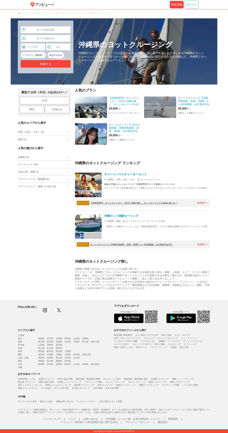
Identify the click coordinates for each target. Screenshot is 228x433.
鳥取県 (41, 357)
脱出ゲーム (141, 347)
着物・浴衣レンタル (123, 347)
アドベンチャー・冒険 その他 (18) (37, 186)
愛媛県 (59, 361)
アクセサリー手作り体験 (126, 341)
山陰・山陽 (23, 357)
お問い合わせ (90, 418)
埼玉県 (67, 341)
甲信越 (21, 345)
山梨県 (41, 345)
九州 (20, 364)
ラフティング (190, 344)
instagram (44, 310)
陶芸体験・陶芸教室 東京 (136, 379)
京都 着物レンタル (26, 379)
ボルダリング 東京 (112, 379)
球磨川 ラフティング (149, 385)
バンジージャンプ (158, 347)
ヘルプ (72, 418)
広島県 (67, 357)
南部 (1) (22, 139)
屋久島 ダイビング (26, 382)
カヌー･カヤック (183, 335)
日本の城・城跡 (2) (28, 171)
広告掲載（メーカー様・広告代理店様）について (133, 418)
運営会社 (163, 422)
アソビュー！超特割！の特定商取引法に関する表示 (89, 422)
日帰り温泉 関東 (65, 379)
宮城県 (59, 338)
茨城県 (59, 341)
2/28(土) (57, 109)
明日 (32, 109)
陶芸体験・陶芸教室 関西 (88, 379)
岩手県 (50, 338)
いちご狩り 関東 (190, 385)
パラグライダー (148, 341)
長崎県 (59, 364)
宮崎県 (85, 364)
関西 (20, 354)
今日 (44, 100)
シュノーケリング (189, 338)
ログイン (191, 4)
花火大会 (184, 347)
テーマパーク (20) (28, 164)
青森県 (41, 338)
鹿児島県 (95, 364)
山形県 (76, 338)
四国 (20, 361)
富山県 (41, 348)
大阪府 (59, 354)
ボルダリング (174, 344)
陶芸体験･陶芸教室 (123, 335)
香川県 (50, 361)
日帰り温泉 (166, 335)
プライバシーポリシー (137, 422)
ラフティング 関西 (170, 385)
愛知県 (59, 351)
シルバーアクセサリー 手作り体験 (148, 344)
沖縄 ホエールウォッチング (58, 385)
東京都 (85, 341)
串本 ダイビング (105, 385)
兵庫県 (67, 354)
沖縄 (20, 367)
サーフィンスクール (192, 341)
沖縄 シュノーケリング (183, 379)
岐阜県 (50, 351)
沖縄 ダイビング (46, 379)
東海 (20, 351)
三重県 (67, 351)
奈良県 (76, 354)
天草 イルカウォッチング (30, 385)
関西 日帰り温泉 (46, 382)
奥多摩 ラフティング (84, 385)
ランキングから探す (27, 401)
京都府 (50, 354)
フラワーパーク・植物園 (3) (33, 179)
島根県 (50, 357)
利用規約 (173, 418)
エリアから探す (26, 330)
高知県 (67, 361)
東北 (20, 338)
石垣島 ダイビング (160, 379)
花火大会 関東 (112, 388)
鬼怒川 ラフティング (126, 385)
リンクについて (52, 418)
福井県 (59, 348)
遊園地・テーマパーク (169, 341)
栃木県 (41, 341)
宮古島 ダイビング (81, 388)
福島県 (85, 338)
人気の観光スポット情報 (110, 401)
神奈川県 (95, 341)
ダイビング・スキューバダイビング (161, 338)
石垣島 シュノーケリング (69, 382)
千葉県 (76, 341)
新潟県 (59, 345)
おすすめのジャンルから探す (130, 330)
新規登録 (176, 4)
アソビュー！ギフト (85, 401)
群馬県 (50, 341)
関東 (20, 341)
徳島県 (41, 361)
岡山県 (59, 357)
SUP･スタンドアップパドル (127, 338)
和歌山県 (86, 354)
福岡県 (41, 364)
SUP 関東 (97, 388)
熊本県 (67, 364)
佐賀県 (50, 364)
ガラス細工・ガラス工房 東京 (55, 388)
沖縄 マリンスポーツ (28, 388)
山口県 (76, 357)
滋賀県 (41, 354)
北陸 (20, 348)
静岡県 (41, 351)
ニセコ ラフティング (115, 382)
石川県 (50, 348)
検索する (45, 63)
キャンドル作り (121, 344)
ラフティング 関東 (93, 382)
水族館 (173, 347)
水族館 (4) (23, 157)
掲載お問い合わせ (64, 401)
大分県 (76, 364)
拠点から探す (46, 401)
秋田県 (67, 338)
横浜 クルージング (158, 382)
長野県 (50, 345)
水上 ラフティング (137, 382)
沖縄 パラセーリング (180, 382)
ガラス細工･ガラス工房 (146, 335)
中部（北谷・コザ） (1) (31, 132)
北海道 (21, 335)
